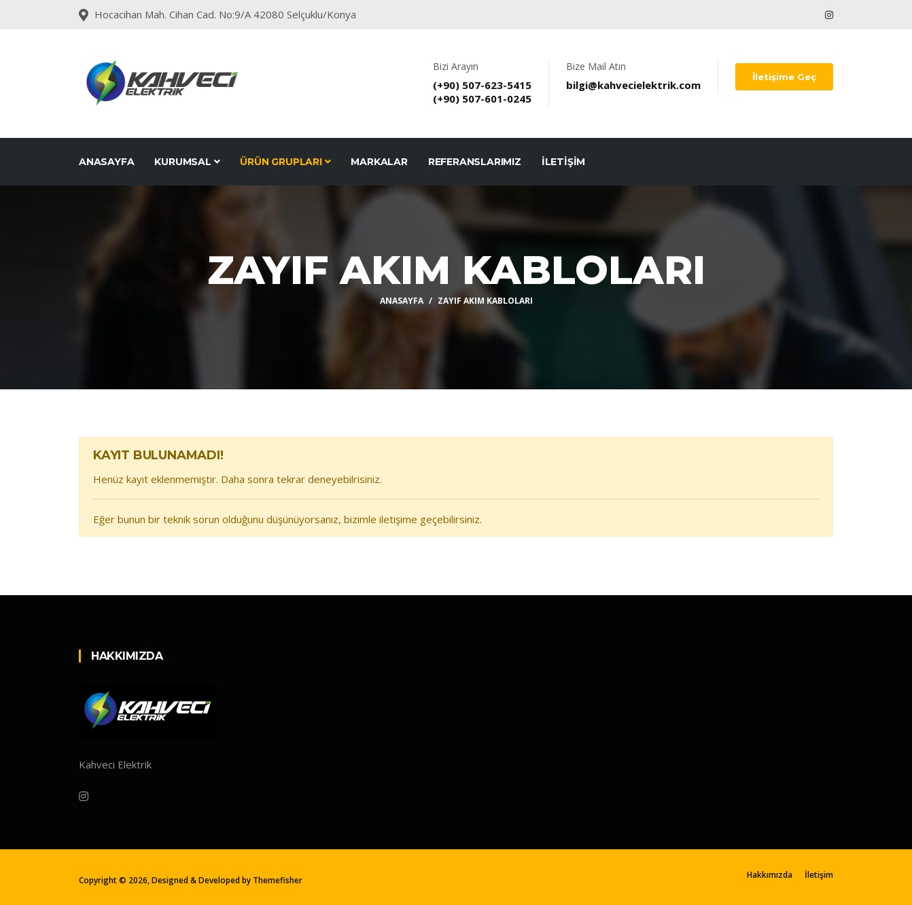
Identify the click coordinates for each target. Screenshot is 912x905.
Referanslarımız (474, 162)
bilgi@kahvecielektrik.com (633, 85)
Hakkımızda (769, 875)
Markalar (379, 162)
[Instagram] (83, 796)
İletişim (563, 162)
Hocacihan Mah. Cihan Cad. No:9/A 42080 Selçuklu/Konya (225, 14)
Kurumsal (187, 162)
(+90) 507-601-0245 (482, 98)
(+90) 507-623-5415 (482, 85)
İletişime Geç (784, 76)
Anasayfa (106, 162)
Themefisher (277, 880)
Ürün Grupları (285, 162)
